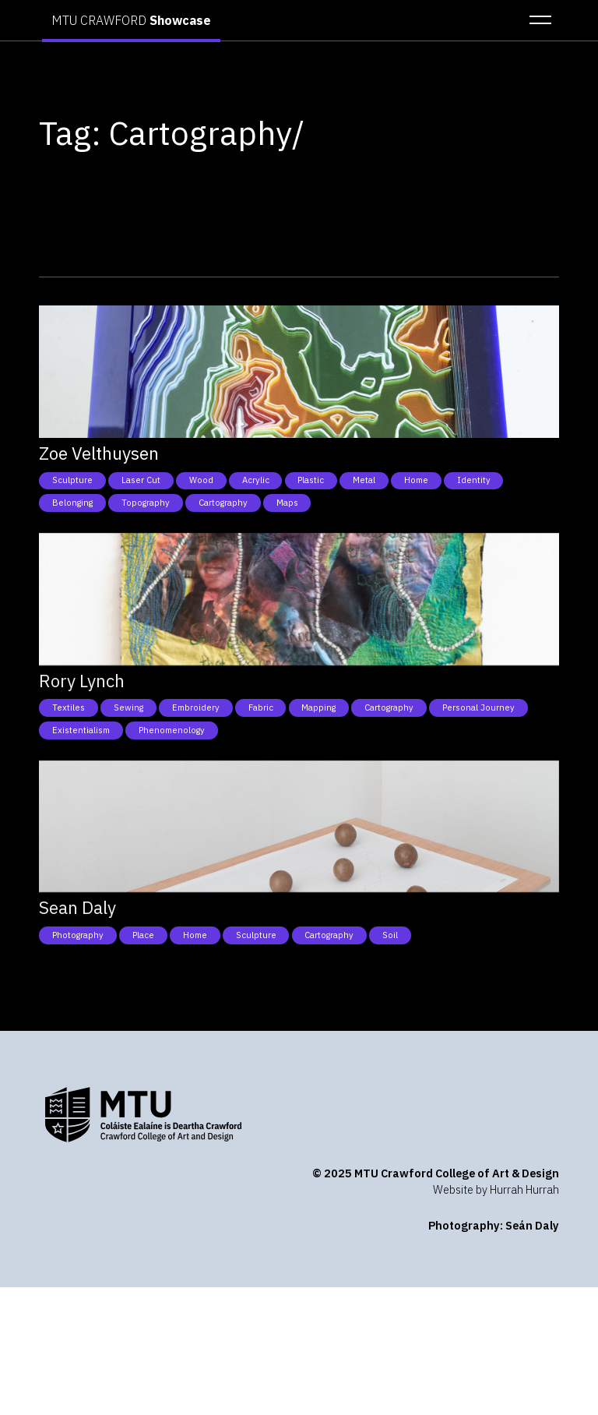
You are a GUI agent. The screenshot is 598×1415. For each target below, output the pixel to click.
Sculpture (72, 480)
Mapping (318, 707)
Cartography (223, 502)
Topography (145, 502)
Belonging (72, 502)
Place (143, 935)
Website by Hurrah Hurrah (496, 1189)
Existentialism (81, 730)
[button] (535, 20)
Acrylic (255, 480)
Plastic (310, 480)
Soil (390, 935)
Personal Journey (478, 707)
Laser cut (140, 480)
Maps (287, 502)
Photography (78, 935)
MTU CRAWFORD (131, 20)
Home (416, 480)
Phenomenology (172, 730)
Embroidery (196, 707)
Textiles (68, 707)
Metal (364, 480)
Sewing (128, 707)
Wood (201, 480)
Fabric (260, 707)
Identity (474, 480)
